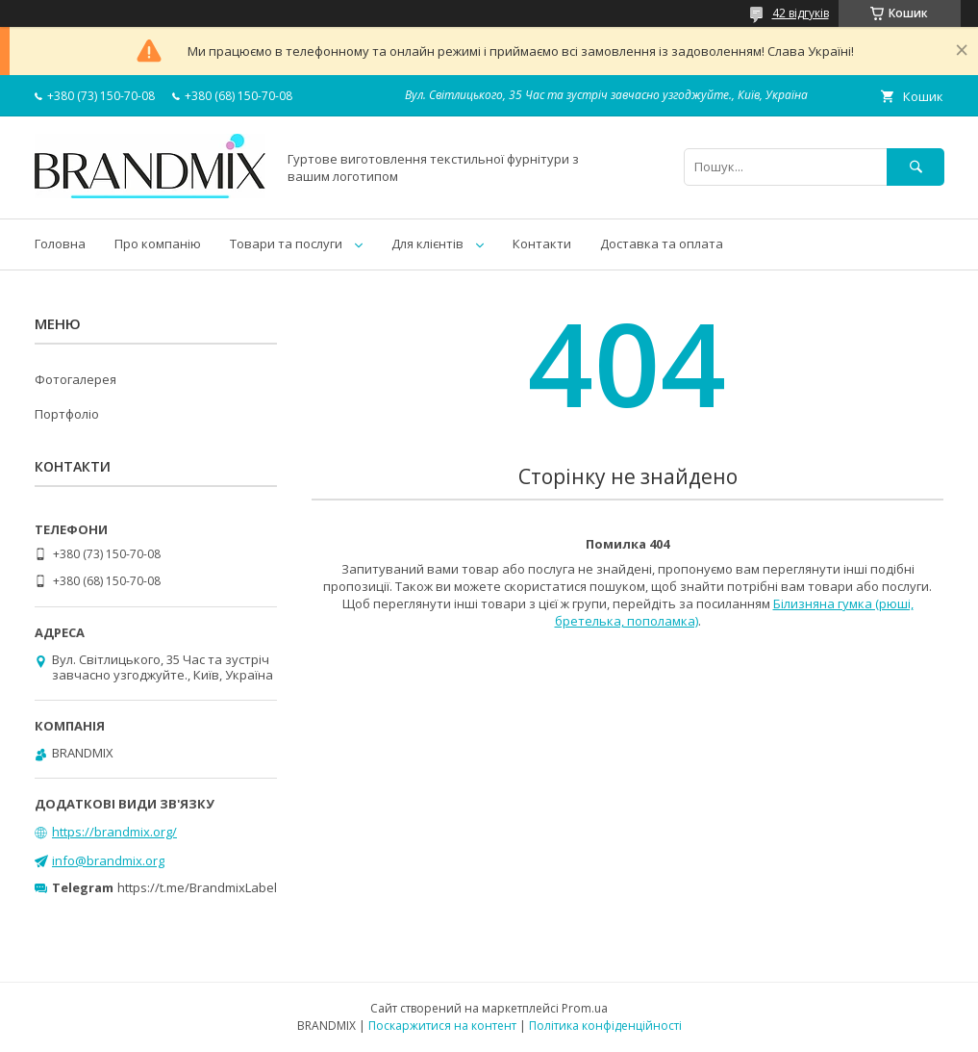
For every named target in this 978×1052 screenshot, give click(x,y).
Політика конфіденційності (605, 1025)
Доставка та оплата (661, 243)
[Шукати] (915, 167)
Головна (60, 243)
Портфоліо (67, 414)
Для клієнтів (427, 243)
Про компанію (157, 243)
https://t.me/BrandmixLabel (197, 887)
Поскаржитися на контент (442, 1025)
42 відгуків (800, 13)
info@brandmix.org (108, 860)
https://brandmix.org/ (114, 831)
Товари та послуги (286, 243)
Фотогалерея (75, 379)
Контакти (542, 243)
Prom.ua (585, 1008)
